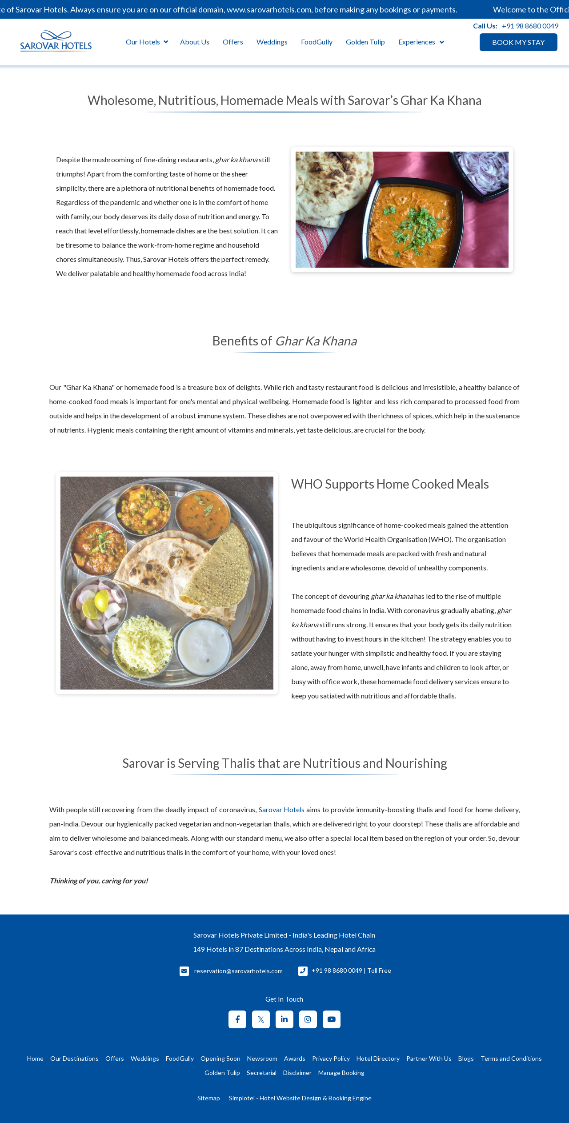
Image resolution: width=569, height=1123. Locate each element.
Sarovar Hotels (282, 809)
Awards (294, 1058)
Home (35, 1058)
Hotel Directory (378, 1058)
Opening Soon (220, 1058)
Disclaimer (297, 1072)
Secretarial (261, 1072)
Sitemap (208, 1098)
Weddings (272, 41)
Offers (233, 41)
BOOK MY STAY (518, 42)
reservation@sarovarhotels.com (238, 971)
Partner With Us (429, 1058)
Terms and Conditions (511, 1058)
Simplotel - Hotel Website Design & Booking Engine (300, 1098)
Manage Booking (341, 1072)
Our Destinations (74, 1058)
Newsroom (262, 1058)
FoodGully (317, 41)
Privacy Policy (331, 1058)
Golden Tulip (365, 41)
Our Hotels (147, 42)
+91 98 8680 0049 (530, 25)
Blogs (466, 1058)
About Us (194, 41)
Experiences (416, 41)
